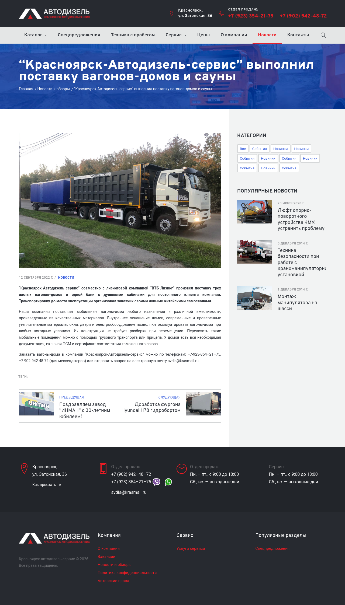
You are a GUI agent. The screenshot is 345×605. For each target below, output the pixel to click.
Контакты (298, 35)
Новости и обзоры (53, 89)
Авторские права (113, 581)
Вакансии (106, 556)
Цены (203, 35)
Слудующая (169, 397)
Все (243, 149)
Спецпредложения (79, 35)
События (259, 149)
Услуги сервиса (191, 548)
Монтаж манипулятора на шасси (297, 303)
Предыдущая (71, 397)
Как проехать (44, 485)
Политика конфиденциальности (127, 573)
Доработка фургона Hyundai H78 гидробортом (151, 408)
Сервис (173, 35)
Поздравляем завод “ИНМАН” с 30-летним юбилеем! (84, 411)
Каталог (33, 35)
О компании (234, 35)
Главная (26, 89)
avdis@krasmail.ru (129, 492)
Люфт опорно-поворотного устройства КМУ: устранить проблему (301, 220)
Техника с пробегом (133, 35)
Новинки (280, 149)
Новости (267, 35)
